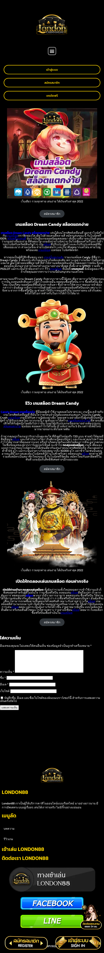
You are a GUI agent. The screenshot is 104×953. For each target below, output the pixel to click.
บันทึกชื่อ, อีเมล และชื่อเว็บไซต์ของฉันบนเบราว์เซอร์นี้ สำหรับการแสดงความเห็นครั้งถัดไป (50, 703)
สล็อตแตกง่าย (12, 426)
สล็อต (47, 244)
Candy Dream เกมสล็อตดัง (18, 412)
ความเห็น (7, 676)
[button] (52, 51)
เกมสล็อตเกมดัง (54, 257)
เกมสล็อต (12, 235)
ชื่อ (3, 682)
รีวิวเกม (8, 843)
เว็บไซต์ (5, 695)
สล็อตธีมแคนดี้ (16, 238)
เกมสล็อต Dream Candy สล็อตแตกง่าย (25, 232)
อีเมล (4, 688)
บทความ (9, 833)
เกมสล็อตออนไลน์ (79, 420)
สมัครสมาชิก (52, 214)
